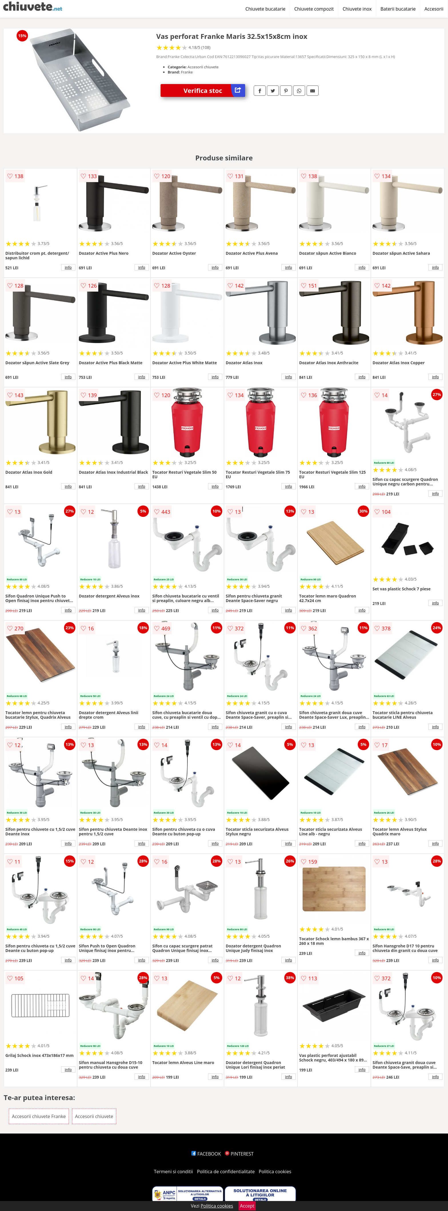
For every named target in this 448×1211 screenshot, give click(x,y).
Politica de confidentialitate (226, 1171)
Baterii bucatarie (398, 9)
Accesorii (434, 9)
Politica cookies (275, 1171)
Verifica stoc (214, 90)
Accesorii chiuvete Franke (39, 1116)
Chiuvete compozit (314, 9)
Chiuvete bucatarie (265, 9)
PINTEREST (239, 1154)
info (68, 267)
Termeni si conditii (173, 1171)
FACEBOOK (206, 1154)
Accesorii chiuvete (94, 1116)
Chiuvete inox (357, 9)
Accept (247, 1206)
